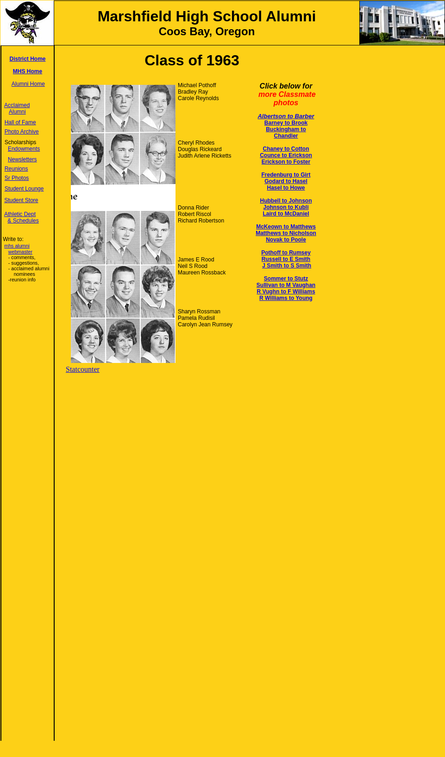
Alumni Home (28, 84)
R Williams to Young (286, 298)
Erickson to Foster (286, 162)
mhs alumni (16, 245)
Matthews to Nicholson (286, 233)
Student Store (21, 200)
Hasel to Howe (286, 187)
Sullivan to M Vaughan (286, 285)
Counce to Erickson (286, 155)
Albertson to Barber (285, 116)
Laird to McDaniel (286, 213)
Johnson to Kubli (286, 207)
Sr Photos (17, 178)
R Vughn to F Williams (286, 291)
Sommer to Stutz (286, 278)
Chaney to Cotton (286, 149)
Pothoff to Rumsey (286, 252)
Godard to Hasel (285, 181)
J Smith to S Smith (286, 265)
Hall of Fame (20, 122)
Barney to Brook (285, 123)
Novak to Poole (286, 239)
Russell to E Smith (286, 259)
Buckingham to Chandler (286, 132)
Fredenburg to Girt (286, 175)
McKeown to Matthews (286, 226)
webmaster (20, 251)
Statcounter (83, 369)
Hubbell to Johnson (286, 200)
